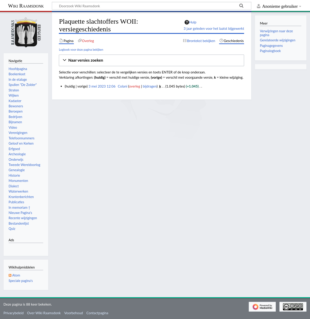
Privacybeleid (13, 313)
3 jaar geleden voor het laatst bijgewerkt (214, 28)
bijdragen (150, 86)
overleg (134, 86)
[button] (151, 60)
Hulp (190, 22)
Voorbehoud (73, 313)
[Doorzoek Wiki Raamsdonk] (151, 5)
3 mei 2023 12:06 (101, 86)
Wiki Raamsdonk (26, 6)
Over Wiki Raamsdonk (44, 313)
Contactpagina (97, 313)
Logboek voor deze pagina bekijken (81, 49)
